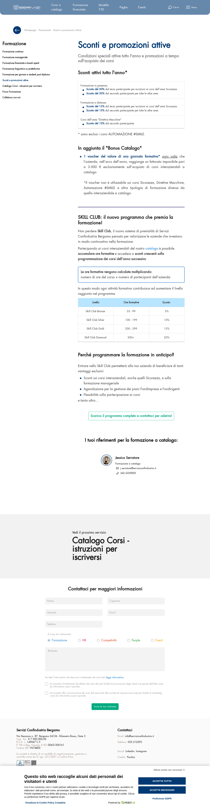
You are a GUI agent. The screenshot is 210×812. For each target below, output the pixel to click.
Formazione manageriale (14, 57)
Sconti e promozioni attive (15, 80)
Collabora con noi (11, 97)
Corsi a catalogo (56, 7)
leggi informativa (114, 678)
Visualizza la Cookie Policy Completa (45, 802)
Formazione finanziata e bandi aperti (20, 63)
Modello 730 (104, 7)
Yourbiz (131, 757)
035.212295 (135, 742)
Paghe (123, 7)
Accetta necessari (162, 790)
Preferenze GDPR (161, 798)
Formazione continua (12, 51)
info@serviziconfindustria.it (139, 736)
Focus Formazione (11, 92)
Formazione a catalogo (127, 464)
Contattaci (124, 730)
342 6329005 (128, 473)
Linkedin (130, 751)
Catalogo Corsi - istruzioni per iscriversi (22, 86)
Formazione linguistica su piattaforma (21, 69)
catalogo (151, 248)
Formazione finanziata (80, 7)
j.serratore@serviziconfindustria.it (138, 468)
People (136, 641)
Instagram (141, 751)
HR (84, 641)
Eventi (142, 7)
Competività (108, 641)
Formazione (44, 30)
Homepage (30, 30)
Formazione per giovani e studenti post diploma (26, 74)
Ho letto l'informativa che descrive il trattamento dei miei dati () (84, 678)
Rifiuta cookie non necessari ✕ (169, 770)
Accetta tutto (162, 781)
